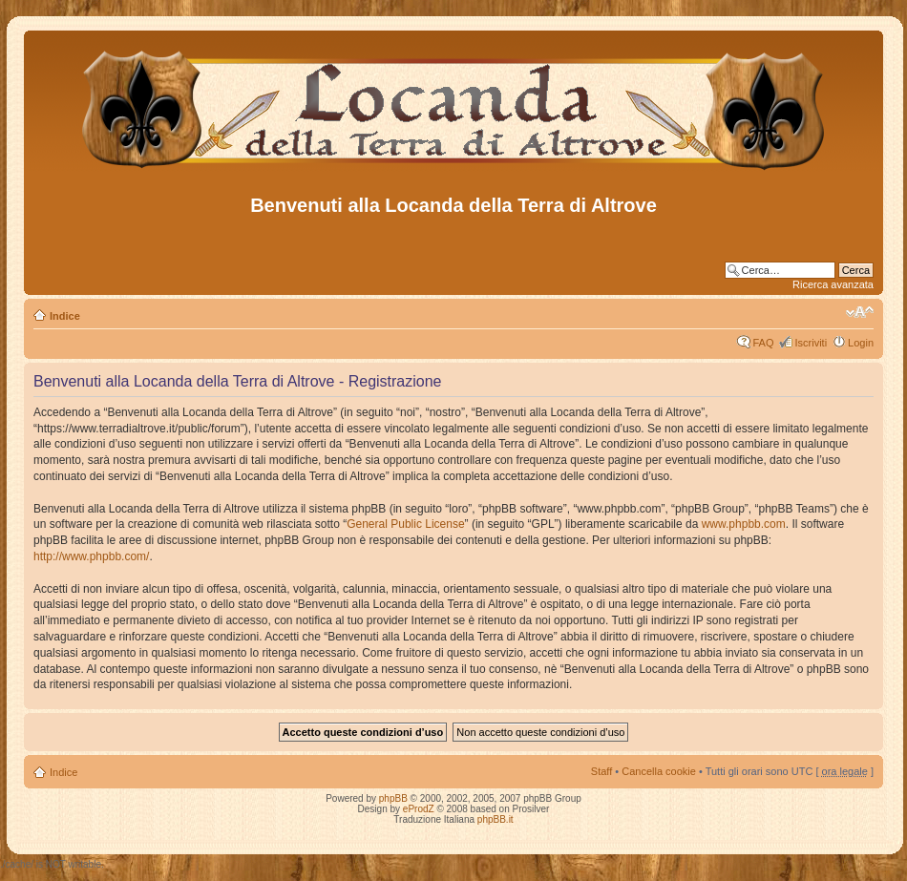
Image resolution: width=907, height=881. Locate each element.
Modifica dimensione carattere (860, 312)
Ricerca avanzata (833, 284)
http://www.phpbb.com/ (91, 556)
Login (861, 342)
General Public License (405, 524)
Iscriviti (810, 342)
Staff (601, 771)
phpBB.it (495, 819)
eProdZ (418, 809)
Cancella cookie (659, 771)
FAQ (762, 342)
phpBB (393, 798)
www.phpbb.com (744, 524)
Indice (65, 316)
